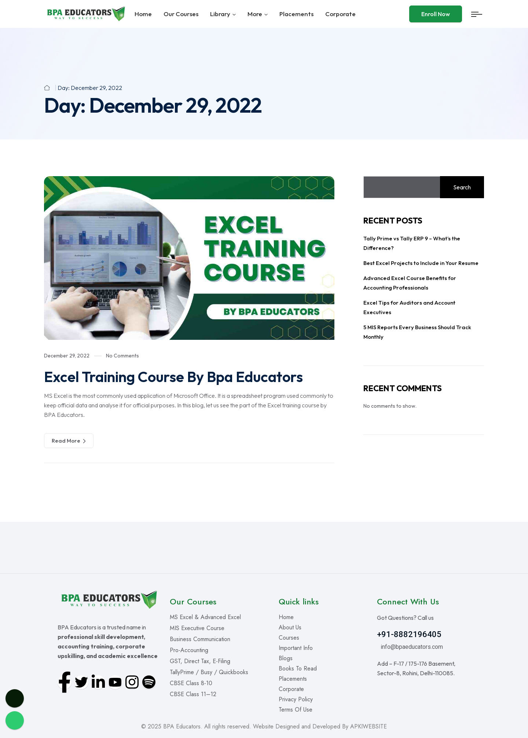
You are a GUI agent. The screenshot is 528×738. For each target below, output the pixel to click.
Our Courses (181, 14)
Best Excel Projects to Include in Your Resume (420, 262)
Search (462, 187)
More (254, 14)
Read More (69, 441)
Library (220, 14)
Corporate (340, 14)
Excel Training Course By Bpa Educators (173, 376)
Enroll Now (435, 14)
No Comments (122, 355)
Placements (296, 14)
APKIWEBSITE (368, 726)
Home (143, 14)
